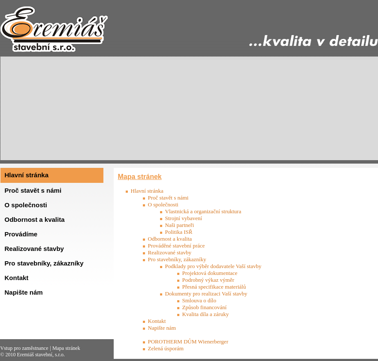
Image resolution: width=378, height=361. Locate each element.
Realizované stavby (34, 248)
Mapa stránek (66, 348)
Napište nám (24, 292)
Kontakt (17, 277)
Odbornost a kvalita (35, 219)
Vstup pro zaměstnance (24, 348)
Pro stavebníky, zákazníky (44, 263)
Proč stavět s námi (33, 190)
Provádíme (21, 234)
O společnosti (26, 205)
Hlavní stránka (27, 175)
